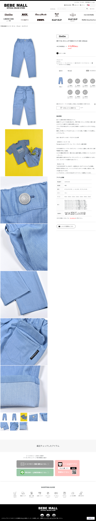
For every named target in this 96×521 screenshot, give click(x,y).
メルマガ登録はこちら (67, 226)
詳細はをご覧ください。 (51, 518)
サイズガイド (73, 218)
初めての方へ (92, 8)
